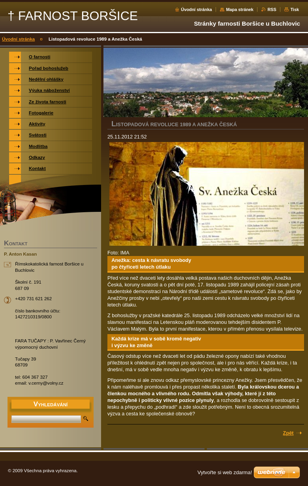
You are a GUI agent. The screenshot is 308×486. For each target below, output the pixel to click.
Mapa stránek (240, 9)
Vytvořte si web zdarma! (224, 472)
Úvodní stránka (196, 9)
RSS (271, 9)
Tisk (294, 9)
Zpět (288, 433)
